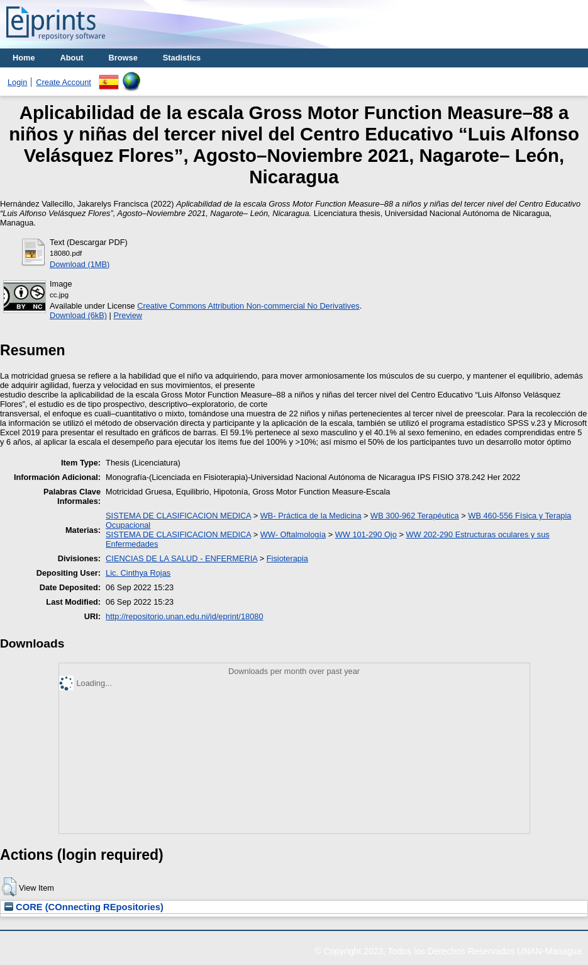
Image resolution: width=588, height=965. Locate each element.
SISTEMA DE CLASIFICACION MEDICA (178, 515)
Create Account (63, 82)
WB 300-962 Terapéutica (414, 515)
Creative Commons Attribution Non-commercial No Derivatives (248, 306)
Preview (127, 315)
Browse (123, 57)
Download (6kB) (78, 315)
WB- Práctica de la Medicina (311, 515)
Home (24, 57)
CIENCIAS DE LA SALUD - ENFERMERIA (181, 558)
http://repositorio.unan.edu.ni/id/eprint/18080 (184, 616)
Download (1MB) (79, 264)
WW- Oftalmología (293, 534)
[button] (9, 886)
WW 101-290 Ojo (366, 534)
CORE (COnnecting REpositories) (84, 907)
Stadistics (182, 57)
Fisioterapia (287, 558)
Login (17, 82)
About (72, 57)
